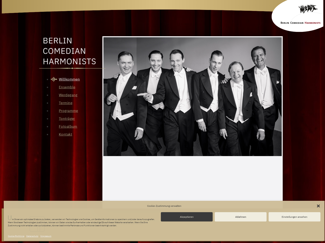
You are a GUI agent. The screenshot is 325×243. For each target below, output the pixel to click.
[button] (318, 206)
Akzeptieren (187, 216)
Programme (68, 110)
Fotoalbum (68, 126)
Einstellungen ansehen (294, 216)
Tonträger (67, 118)
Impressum (45, 236)
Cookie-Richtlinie (16, 236)
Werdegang (68, 95)
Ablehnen (240, 216)
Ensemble (67, 87)
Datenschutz (32, 236)
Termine (65, 103)
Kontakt (65, 134)
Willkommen (69, 79)
